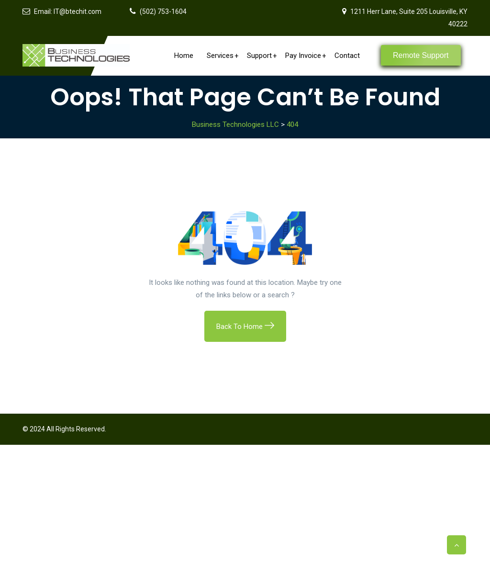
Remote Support (421, 55)
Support (262, 55)
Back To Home (245, 326)
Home (183, 55)
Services (222, 55)
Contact (347, 55)
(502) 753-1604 (163, 11)
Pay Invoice (305, 55)
